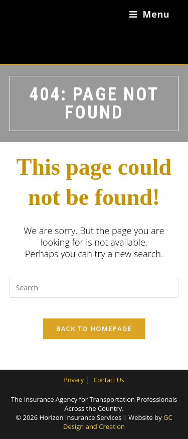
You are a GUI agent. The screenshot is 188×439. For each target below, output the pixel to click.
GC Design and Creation (117, 422)
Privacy (74, 380)
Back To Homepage (94, 328)
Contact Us (109, 380)
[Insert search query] (94, 288)
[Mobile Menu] (149, 14)
